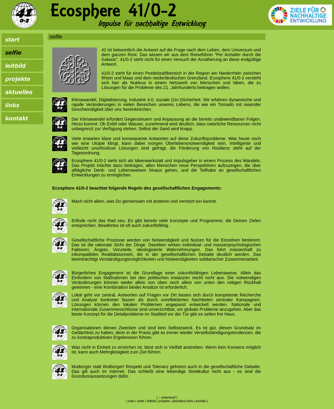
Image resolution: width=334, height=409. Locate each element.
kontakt (201, 401)
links (190, 401)
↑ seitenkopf (167, 397)
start (131, 401)
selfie (140, 401)
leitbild (151, 401)
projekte (164, 401)
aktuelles (178, 401)
